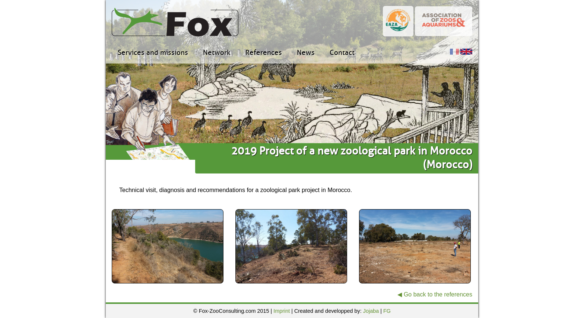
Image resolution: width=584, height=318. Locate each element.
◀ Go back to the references (434, 294)
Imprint (281, 311)
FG (387, 311)
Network (217, 52)
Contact (342, 52)
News (306, 52)
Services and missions (153, 52)
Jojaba (371, 311)
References (263, 52)
